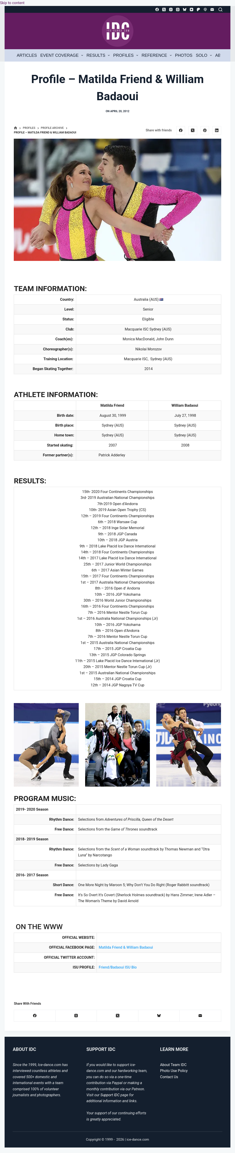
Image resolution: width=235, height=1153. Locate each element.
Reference (157, 55)
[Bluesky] (184, 9)
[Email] (212, 9)
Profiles (126, 55)
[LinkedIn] (217, 130)
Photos (184, 55)
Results (99, 55)
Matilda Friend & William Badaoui (126, 947)
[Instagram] (171, 9)
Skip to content (12, 3)
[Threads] (177, 9)
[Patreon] (198, 9)
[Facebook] (157, 9)
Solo (204, 55)
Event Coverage (62, 55)
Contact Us (169, 1077)
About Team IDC (173, 1065)
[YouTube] (191, 9)
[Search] (220, 9)
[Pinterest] (205, 130)
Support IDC (110, 1095)
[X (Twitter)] (164, 9)
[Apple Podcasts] (205, 9)
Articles (27, 55)
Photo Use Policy (174, 1071)
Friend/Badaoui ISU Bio (118, 967)
